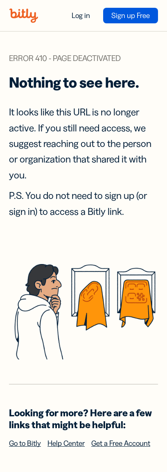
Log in (81, 15)
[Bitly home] (23, 15)
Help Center (66, 443)
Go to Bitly (25, 443)
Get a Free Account (120, 443)
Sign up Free (130, 15)
